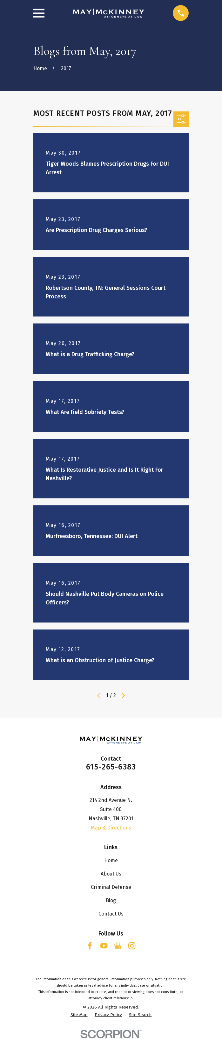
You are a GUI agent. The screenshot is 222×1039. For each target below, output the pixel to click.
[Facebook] (89, 945)
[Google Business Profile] (117, 945)
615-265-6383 (111, 767)
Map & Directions (111, 828)
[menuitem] (79, 1015)
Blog (111, 900)
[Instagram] (131, 945)
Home (111, 860)
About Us (111, 874)
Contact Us (111, 914)
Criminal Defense (111, 887)
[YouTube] (103, 945)
